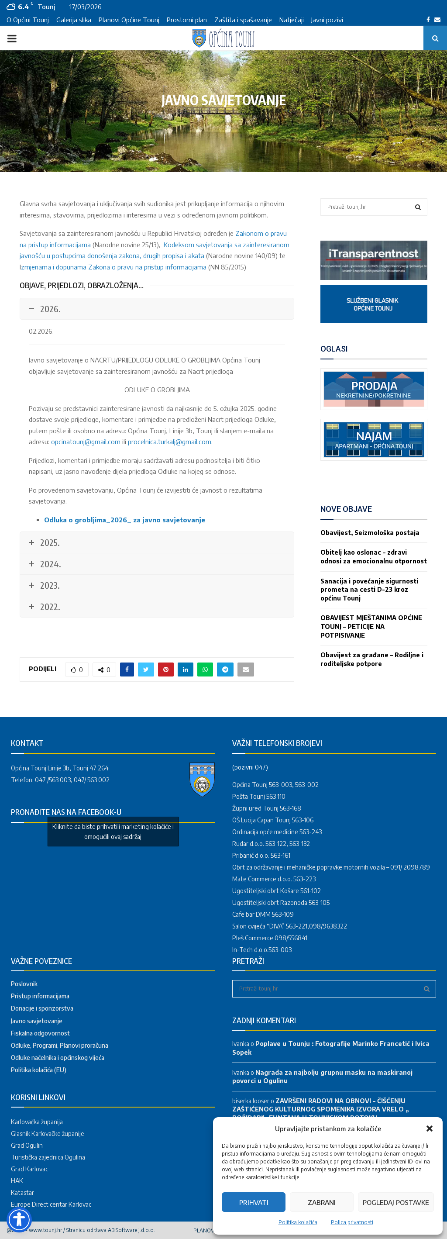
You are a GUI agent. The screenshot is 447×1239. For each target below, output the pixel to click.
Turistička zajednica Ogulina (48, 1157)
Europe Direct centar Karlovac (51, 1204)
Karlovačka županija (37, 1121)
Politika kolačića (298, 1222)
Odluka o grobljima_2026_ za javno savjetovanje (124, 520)
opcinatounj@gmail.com (85, 441)
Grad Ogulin (27, 1145)
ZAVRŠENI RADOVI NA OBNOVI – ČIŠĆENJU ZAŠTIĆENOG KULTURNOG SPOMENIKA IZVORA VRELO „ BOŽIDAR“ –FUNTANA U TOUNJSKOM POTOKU (320, 1109)
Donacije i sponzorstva (42, 1008)
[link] (373, 277)
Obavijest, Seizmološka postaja (369, 532)
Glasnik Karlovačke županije (47, 1133)
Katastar (22, 1192)
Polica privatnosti (352, 1222)
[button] (429, 1128)
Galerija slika (73, 20)
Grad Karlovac (29, 1169)
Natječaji (291, 20)
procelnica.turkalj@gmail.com (169, 441)
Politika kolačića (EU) (38, 1069)
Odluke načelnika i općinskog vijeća (57, 1057)
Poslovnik (24, 983)
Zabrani (322, 1202)
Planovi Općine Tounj (129, 20)
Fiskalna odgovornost (40, 1033)
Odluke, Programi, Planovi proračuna (59, 1045)
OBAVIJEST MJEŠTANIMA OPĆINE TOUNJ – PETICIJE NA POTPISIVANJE (371, 626)
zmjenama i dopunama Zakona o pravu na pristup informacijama (113, 267)
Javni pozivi (327, 20)
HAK (17, 1180)
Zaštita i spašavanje (243, 20)
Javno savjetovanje (36, 1021)
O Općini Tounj (28, 20)
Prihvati (253, 1202)
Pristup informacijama (40, 996)
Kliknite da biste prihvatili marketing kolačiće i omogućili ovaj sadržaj (113, 831)
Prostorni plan (187, 20)
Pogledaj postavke (396, 1202)
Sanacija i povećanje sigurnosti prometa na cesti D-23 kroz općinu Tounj (369, 589)
